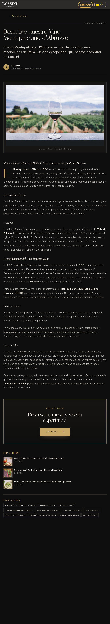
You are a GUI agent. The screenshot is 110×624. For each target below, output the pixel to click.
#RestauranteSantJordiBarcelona (19, 510)
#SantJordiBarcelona (73, 510)
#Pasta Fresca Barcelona (15, 515)
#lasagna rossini (67, 505)
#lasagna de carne (48, 505)
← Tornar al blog (18, 16)
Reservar (85, 4)
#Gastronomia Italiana (69, 515)
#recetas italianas (28, 505)
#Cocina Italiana (93, 510)
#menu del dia (11, 505)
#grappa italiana (90, 515)
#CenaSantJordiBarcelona (48, 510)
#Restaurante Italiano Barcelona (43, 515)
